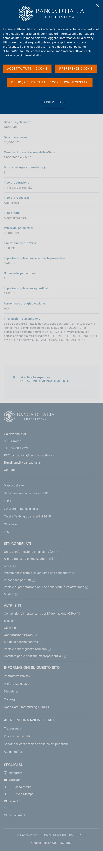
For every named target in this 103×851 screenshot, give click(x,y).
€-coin (8, 621)
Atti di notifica (13, 752)
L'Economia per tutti (17, 580)
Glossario (10, 524)
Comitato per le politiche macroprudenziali (33, 656)
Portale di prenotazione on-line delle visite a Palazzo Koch (44, 587)
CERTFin (10, 627)
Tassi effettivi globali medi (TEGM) (27, 516)
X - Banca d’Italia (17, 787)
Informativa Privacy (17, 676)
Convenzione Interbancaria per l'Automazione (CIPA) (40, 613)
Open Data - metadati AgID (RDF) (26, 707)
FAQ (6, 532)
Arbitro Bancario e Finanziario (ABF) (28, 558)
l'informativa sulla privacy (76, 38)
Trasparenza (12, 728)
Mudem (9, 594)
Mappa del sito (14, 485)
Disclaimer (11, 691)
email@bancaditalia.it (27, 462)
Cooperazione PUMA (18, 635)
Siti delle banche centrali (21, 642)
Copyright (10, 699)
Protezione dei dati (17, 736)
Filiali (7, 501)
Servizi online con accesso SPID (26, 493)
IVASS (8, 566)
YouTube (12, 780)
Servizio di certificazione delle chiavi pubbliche (36, 744)
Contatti (9, 470)
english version (51, 104)
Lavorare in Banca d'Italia (21, 508)
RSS (9, 808)
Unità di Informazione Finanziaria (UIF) (30, 552)
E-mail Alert (14, 815)
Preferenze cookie (16, 683)
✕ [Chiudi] (97, 6)
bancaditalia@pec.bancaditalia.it (32, 455)
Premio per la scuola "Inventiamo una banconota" (37, 573)
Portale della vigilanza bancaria (25, 649)
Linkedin (12, 801)
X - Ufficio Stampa (18, 794)
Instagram (13, 773)
